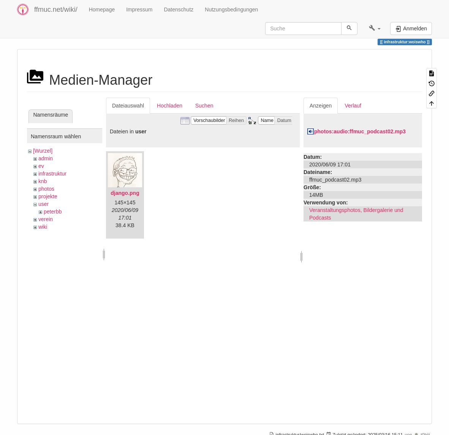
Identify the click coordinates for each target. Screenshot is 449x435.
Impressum (139, 9)
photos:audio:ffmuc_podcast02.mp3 (360, 131)
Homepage (102, 9)
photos (46, 189)
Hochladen (169, 106)
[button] (374, 28)
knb (42, 181)
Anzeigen (321, 106)
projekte (47, 196)
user (43, 204)
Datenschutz (178, 9)
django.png (125, 193)
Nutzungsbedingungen (231, 9)
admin (45, 158)
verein (45, 219)
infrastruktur (52, 174)
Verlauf (353, 106)
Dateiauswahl (128, 106)
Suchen (204, 106)
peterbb (53, 212)
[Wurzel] (42, 151)
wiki (42, 227)
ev (41, 166)
